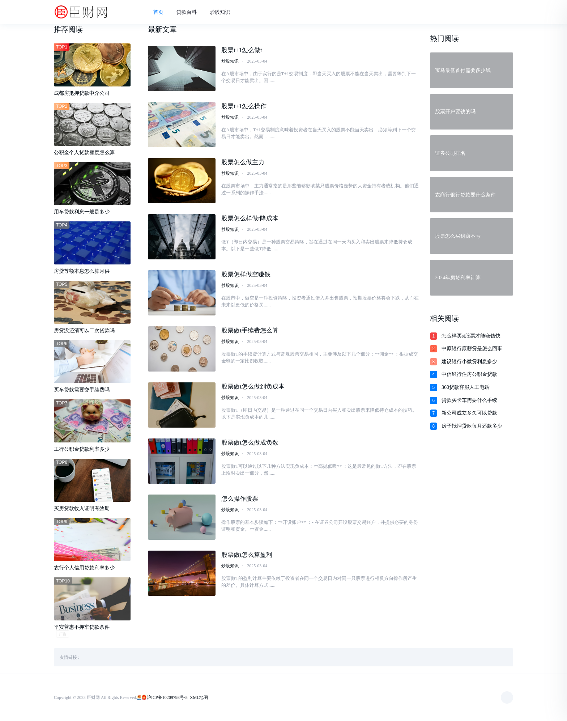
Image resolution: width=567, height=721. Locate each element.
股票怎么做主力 (242, 162)
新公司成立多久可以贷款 (469, 413)
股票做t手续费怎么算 (249, 330)
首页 (158, 12)
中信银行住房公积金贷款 (469, 374)
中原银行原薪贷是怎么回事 (472, 348)
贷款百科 (186, 12)
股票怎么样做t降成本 (249, 218)
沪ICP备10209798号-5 (167, 697)
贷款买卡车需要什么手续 (469, 400)
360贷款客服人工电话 (466, 387)
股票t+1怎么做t (241, 50)
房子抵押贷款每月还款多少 (472, 426)
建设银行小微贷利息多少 (469, 361)
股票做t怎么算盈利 (246, 554)
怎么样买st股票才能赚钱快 (471, 336)
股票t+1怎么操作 (244, 106)
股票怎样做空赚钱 (245, 274)
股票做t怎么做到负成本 (253, 386)
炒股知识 (220, 12)
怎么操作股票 (239, 498)
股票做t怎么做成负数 (249, 442)
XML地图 (199, 697)
